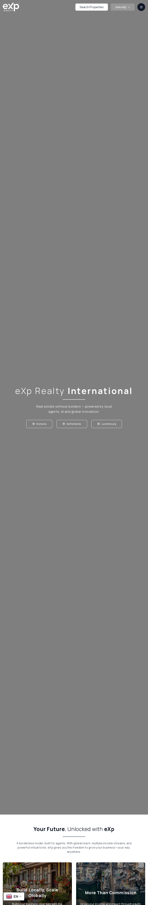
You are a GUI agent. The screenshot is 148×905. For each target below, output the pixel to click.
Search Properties (92, 7)
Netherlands (71, 424)
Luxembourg (106, 424)
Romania (39, 424)
